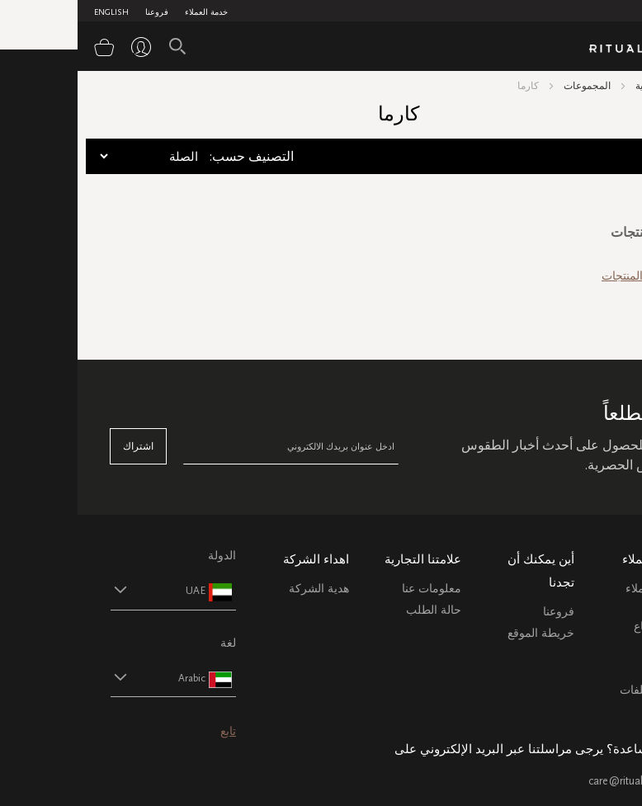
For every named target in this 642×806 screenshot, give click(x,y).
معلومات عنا (354, 589)
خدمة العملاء (128, 12)
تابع (150, 731)
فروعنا (79, 12)
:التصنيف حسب (174, 157)
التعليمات (587, 647)
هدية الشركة (241, 589)
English (34, 12)
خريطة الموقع (463, 633)
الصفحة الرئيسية (591, 86)
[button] (81, 590)
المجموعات (509, 86)
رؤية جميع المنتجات (570, 276)
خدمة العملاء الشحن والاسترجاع (578, 608)
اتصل (596, 669)
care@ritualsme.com (560, 781)
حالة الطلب (356, 610)
